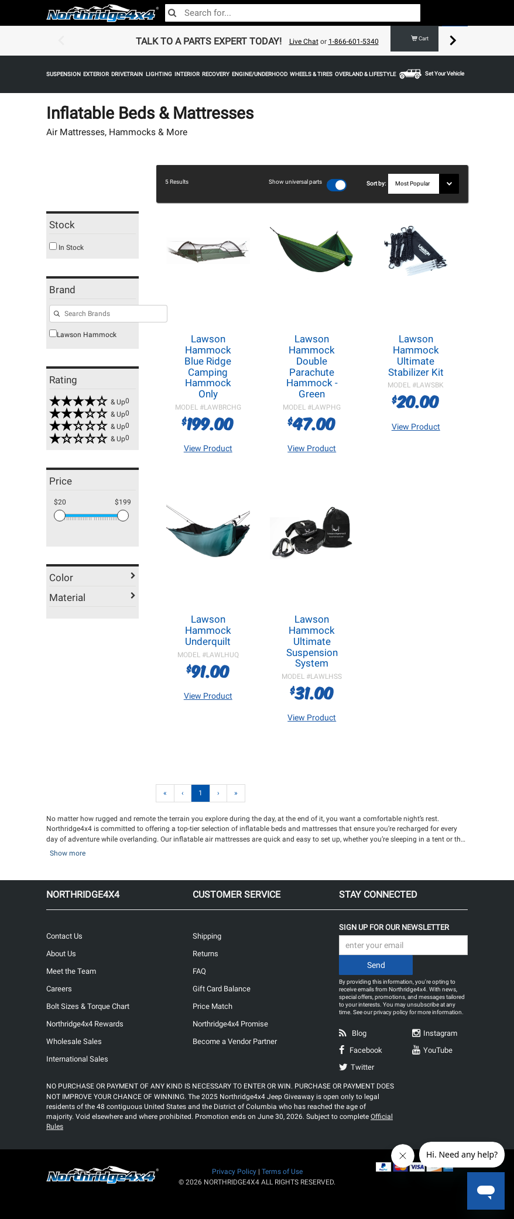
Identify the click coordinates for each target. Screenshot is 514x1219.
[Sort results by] (423, 184)
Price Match (212, 1005)
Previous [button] (61, 41)
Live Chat (303, 41)
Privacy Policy (234, 1171)
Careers (59, 988)
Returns (205, 953)
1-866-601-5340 (353, 41)
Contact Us (64, 935)
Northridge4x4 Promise (230, 1023)
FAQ (199, 970)
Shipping (207, 935)
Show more (67, 853)
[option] (257, 41)
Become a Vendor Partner (235, 1040)
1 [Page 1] (200, 792)
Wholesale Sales (74, 1040)
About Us (61, 953)
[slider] (60, 515)
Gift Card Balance (222, 988)
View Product (208, 447)
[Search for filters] (108, 313)
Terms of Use (282, 1171)
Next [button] (453, 41)
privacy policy (390, 1011)
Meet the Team (71, 970)
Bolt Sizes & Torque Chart (87, 1005)
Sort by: (377, 183)
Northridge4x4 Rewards (85, 1023)
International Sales (77, 1058)
